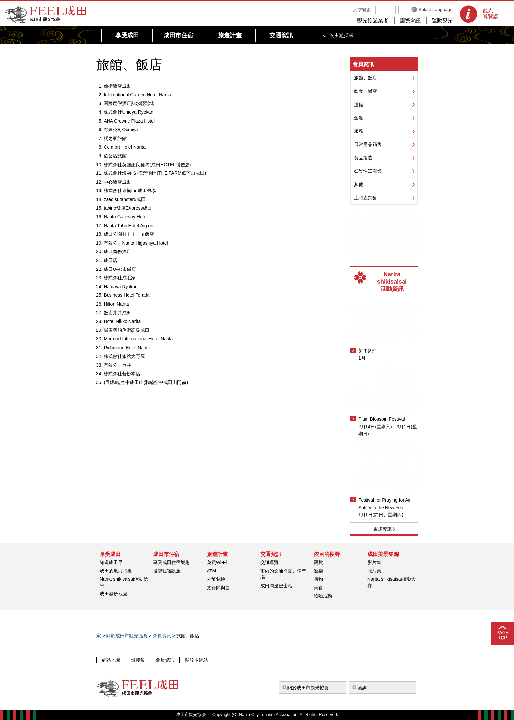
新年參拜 (367, 350)
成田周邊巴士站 (276, 585)
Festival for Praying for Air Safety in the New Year (384, 503)
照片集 (374, 570)
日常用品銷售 (368, 144)
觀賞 (318, 562)
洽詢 (362, 687)
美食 (318, 587)
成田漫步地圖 (113, 593)
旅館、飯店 (365, 77)
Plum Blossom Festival (381, 419)
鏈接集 (138, 660)
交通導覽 (269, 562)
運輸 (358, 104)
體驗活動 (323, 595)
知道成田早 (111, 562)
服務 (358, 131)
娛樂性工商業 (368, 171)
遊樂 (318, 570)
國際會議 (410, 20)
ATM (211, 570)
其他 (358, 184)
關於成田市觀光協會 (127, 635)
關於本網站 (196, 660)
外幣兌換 (216, 579)
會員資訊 (363, 64)
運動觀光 (442, 20)
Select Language (435, 9)
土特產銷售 (365, 197)
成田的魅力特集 (116, 570)
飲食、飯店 (365, 91)
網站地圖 (111, 660)
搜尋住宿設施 (167, 570)
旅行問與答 (218, 587)
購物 (318, 579)
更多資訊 (382, 528)
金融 (358, 117)
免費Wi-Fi (217, 562)
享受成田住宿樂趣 (171, 562)
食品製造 (363, 157)
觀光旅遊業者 (372, 20)
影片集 (374, 562)
